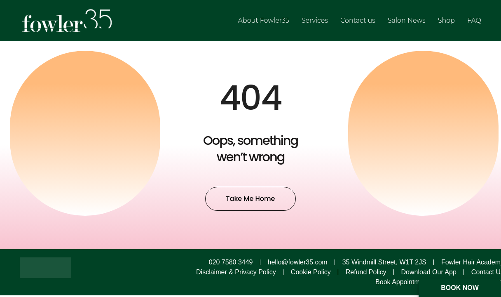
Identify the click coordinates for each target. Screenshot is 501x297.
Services (315, 20)
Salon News (407, 20)
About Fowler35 (263, 20)
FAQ (474, 20)
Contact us (357, 20)
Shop (446, 20)
